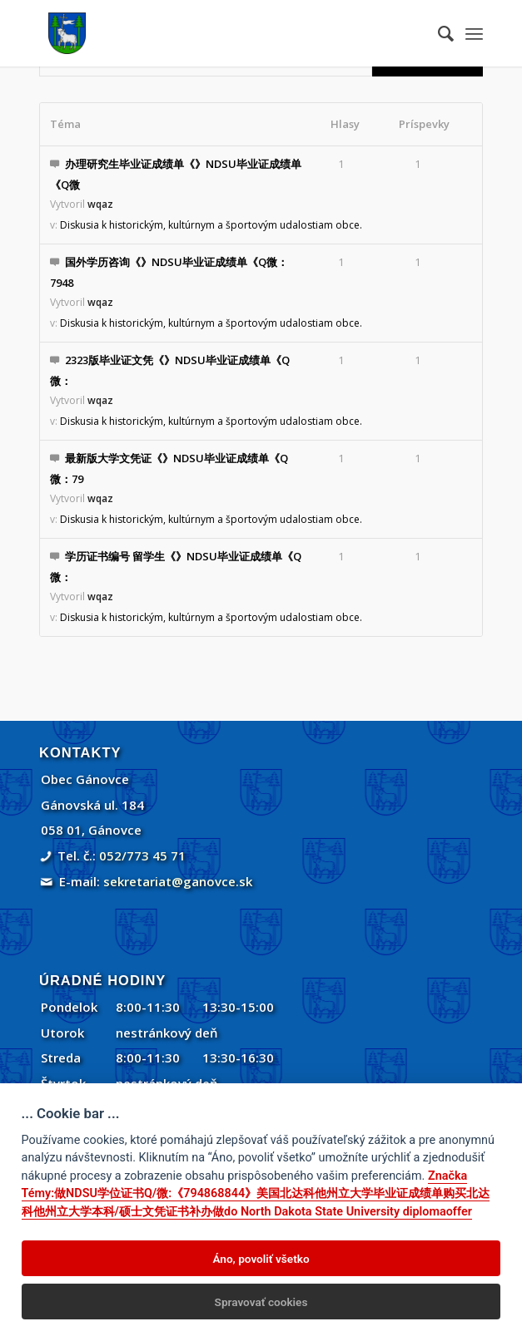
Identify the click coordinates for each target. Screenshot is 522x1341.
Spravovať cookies (261, 1302)
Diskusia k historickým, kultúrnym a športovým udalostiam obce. (211, 225)
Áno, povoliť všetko (260, 1258)
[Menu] (474, 33)
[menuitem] (437, 33)
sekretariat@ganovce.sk (177, 881)
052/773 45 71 (142, 855)
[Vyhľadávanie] (437, 33)
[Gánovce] (216, 33)
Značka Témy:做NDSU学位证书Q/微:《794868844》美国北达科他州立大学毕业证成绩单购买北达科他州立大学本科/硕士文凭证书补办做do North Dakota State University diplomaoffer (256, 1194)
